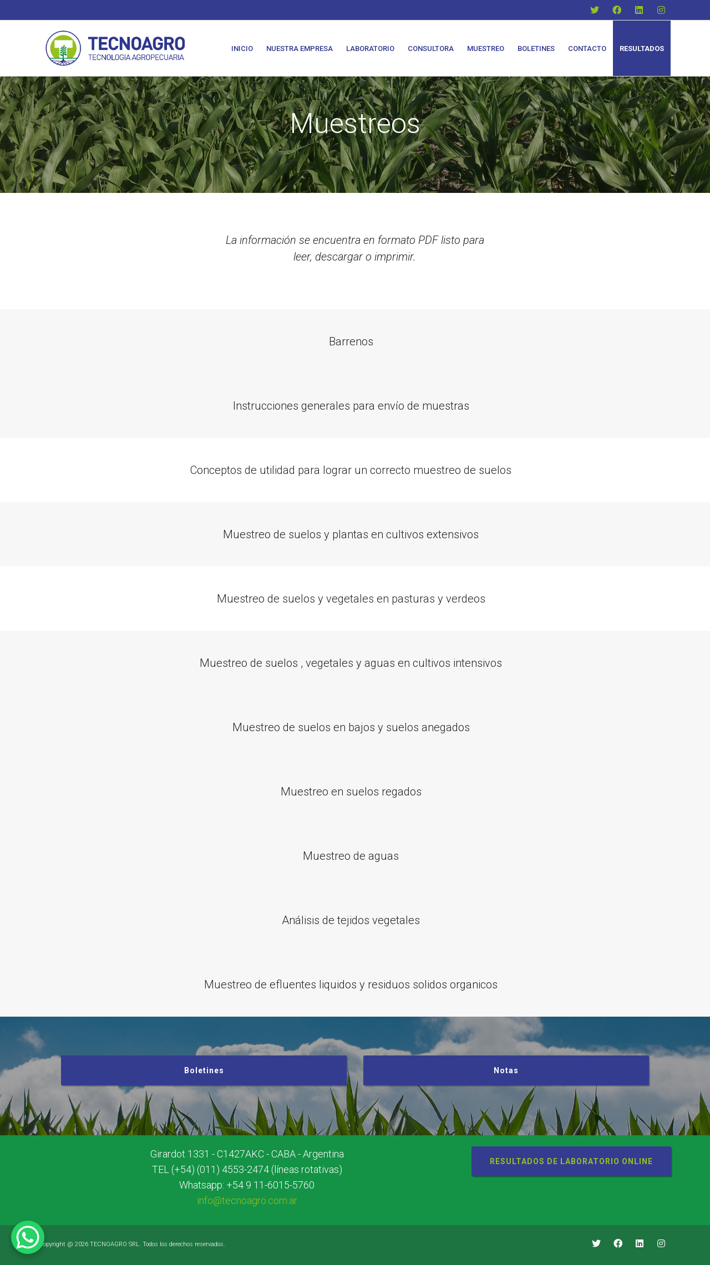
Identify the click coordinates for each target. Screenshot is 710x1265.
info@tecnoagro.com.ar (247, 1200)
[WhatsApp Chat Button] (27, 1237)
